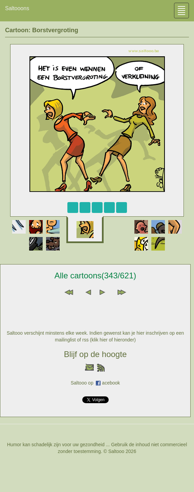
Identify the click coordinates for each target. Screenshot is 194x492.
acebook (111, 383)
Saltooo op (83, 383)
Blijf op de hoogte (95, 354)
